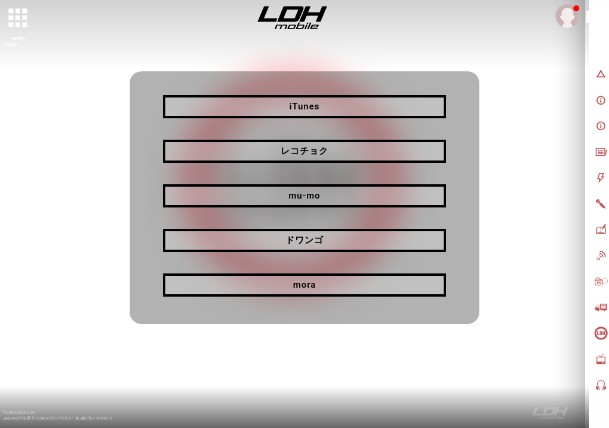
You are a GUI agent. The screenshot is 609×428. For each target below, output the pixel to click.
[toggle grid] (18, 18)
